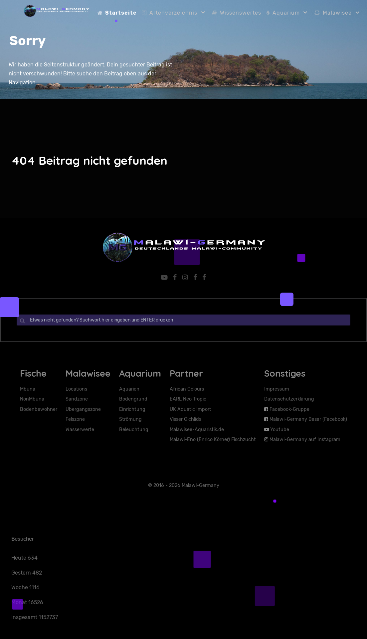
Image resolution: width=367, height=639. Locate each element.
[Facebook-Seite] (196, 277)
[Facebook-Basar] (205, 277)
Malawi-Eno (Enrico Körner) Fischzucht (213, 439)
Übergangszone (83, 409)
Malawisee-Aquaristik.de (197, 429)
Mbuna (27, 389)
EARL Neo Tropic (188, 399)
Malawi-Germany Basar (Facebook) (308, 419)
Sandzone (77, 399)
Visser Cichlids (185, 419)
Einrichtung (132, 409)
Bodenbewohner (38, 409)
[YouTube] (164, 277)
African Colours (187, 389)
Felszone (75, 419)
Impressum (276, 389)
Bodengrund (133, 399)
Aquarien (129, 389)
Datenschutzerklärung (289, 399)
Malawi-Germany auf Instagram (305, 439)
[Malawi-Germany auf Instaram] (185, 277)
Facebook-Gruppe (289, 409)
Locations (76, 389)
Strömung (130, 419)
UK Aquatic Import (190, 409)
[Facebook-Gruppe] (175, 277)
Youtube (279, 429)
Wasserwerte (80, 429)
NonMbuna (32, 399)
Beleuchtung (133, 429)
